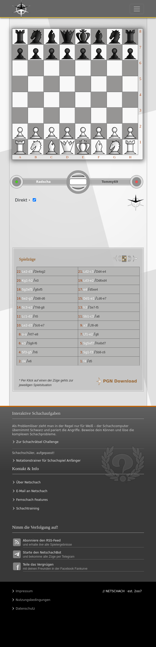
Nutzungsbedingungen (26, 600)
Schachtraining (27, 508)
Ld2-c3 (88, 271)
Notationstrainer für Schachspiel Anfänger (48, 460)
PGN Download (120, 381)
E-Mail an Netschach (31, 491)
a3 (85, 325)
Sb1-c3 (88, 316)
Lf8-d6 (93, 325)
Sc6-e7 (39, 325)
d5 (90, 361)
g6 (97, 334)
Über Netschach (28, 482)
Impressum (24, 591)
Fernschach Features (32, 500)
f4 (84, 361)
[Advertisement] (78, 226)
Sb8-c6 (100, 352)
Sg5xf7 (88, 343)
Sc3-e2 (27, 307)
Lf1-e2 (88, 334)
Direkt (22, 200)
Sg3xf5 (27, 289)
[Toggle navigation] (137, 9)
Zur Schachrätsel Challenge (37, 442)
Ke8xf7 (101, 343)
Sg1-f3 (88, 352)
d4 (24, 361)
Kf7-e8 (33, 334)
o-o (24, 334)
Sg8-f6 (32, 343)
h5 (36, 316)
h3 (85, 307)
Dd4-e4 (101, 271)
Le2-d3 (27, 271)
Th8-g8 (39, 307)
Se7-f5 (94, 307)
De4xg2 (40, 271)
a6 (98, 316)
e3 (37, 280)
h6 (36, 352)
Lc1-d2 (27, 316)
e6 (29, 361)
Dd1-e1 (88, 298)
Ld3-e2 (88, 280)
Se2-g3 (27, 298)
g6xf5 (38, 289)
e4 (85, 289)
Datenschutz (25, 608)
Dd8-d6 (40, 298)
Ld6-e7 (101, 298)
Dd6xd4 (101, 280)
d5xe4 (94, 289)
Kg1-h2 (27, 280)
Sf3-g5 (27, 352)
